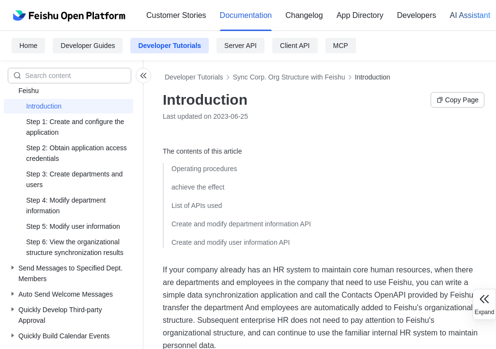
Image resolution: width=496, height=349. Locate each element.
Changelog (304, 15)
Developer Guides (88, 45)
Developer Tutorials (169, 45)
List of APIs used (196, 205)
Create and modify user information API (230, 242)
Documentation (246, 15)
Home (28, 45)
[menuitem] (176, 15)
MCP (340, 45)
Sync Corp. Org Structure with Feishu (289, 77)
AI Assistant (470, 15)
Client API (295, 45)
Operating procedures (204, 169)
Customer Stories (176, 15)
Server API (240, 45)
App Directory (360, 15)
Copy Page (457, 100)
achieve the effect (197, 187)
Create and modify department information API (241, 224)
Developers (416, 15)
